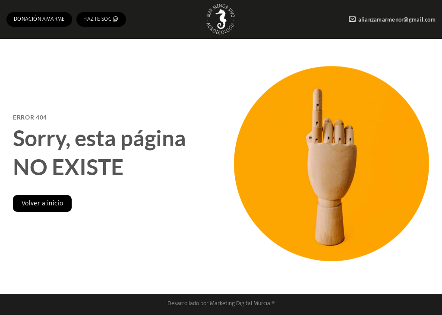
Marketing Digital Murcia (240, 303)
